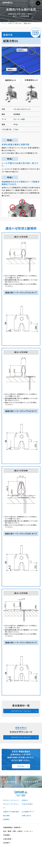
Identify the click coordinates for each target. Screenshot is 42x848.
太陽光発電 (7, 839)
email (31, 3)
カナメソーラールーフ (11, 800)
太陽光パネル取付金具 (15, 23)
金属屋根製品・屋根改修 (11, 827)
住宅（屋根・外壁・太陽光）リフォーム (17, 831)
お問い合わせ (26, 815)
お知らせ (25, 800)
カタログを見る (27, 804)
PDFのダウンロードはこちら (21, 711)
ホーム (4, 23)
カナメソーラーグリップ (11, 806)
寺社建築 (6, 835)
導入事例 (6, 815)
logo (7, 3)
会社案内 (6, 819)
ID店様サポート (28, 812)
